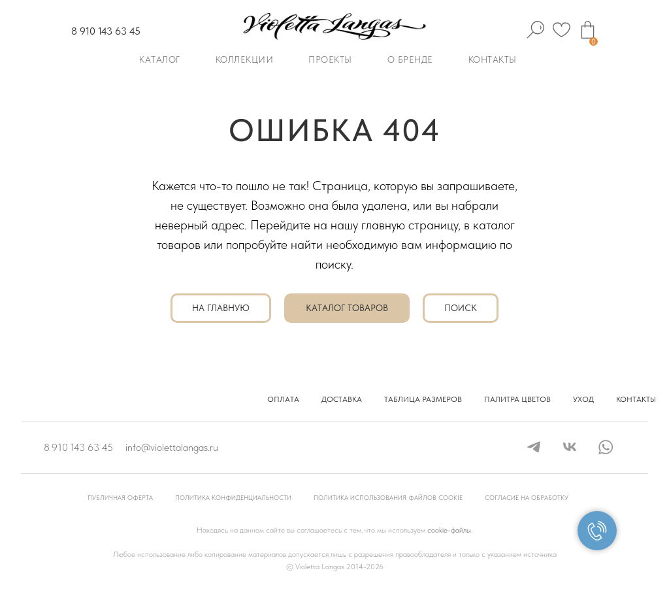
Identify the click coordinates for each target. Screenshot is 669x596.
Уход (583, 399)
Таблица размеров (423, 399)
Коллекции (245, 59)
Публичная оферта (120, 497)
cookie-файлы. (449, 530)
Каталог (159, 59)
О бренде (410, 59)
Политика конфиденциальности (233, 497)
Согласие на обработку (526, 497)
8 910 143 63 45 (105, 31)
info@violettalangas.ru (171, 447)
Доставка (341, 399)
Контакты (492, 59)
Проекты (330, 59)
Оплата (283, 399)
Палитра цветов (517, 399)
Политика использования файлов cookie (388, 497)
